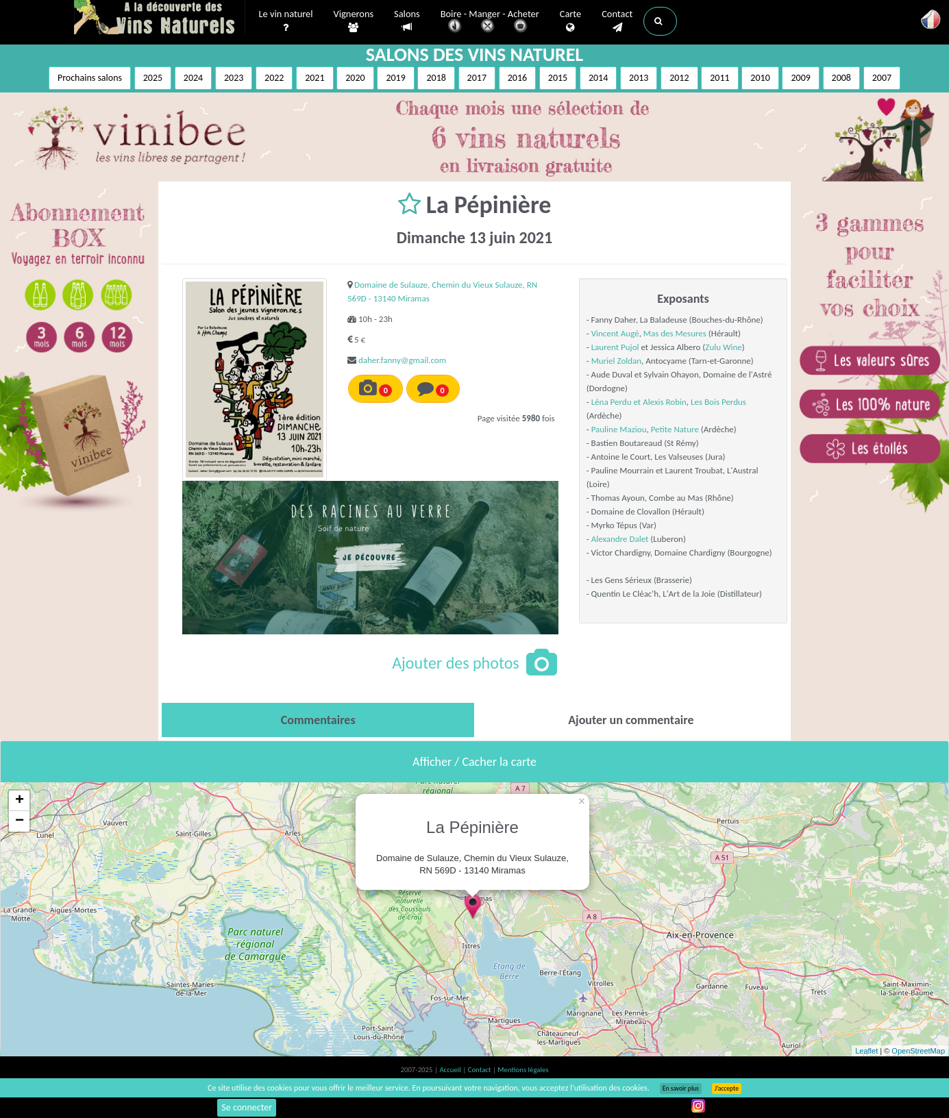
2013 (638, 78)
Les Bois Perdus (718, 402)
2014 (598, 78)
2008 (841, 78)
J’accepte (727, 1088)
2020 (355, 78)
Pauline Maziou (619, 429)
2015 (557, 78)
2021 (314, 78)
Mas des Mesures (674, 333)
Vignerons (354, 21)
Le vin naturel (286, 21)
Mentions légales (522, 1069)
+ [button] (19, 801)
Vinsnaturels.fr (159, 18)
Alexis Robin (665, 402)
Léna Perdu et (617, 402)
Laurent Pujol (615, 347)
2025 (152, 78)
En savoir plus (681, 1088)
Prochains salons (90, 78)
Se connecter (246, 1107)
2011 (719, 78)
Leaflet (866, 1051)
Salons (407, 21)
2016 (517, 78)
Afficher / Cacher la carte (474, 761)
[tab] (318, 720)
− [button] (19, 821)
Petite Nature (675, 429)
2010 (759, 78)
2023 (233, 78)
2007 (881, 78)
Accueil (451, 1069)
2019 (395, 78)
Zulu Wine (723, 347)
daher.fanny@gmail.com (402, 360)
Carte (570, 21)
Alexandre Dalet (620, 539)
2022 (274, 78)
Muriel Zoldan (616, 361)
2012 (679, 78)
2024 (193, 78)
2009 (800, 78)
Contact (617, 21)
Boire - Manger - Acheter (490, 22)
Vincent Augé (615, 333)
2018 (435, 78)
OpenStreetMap (918, 1051)
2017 (476, 78)
